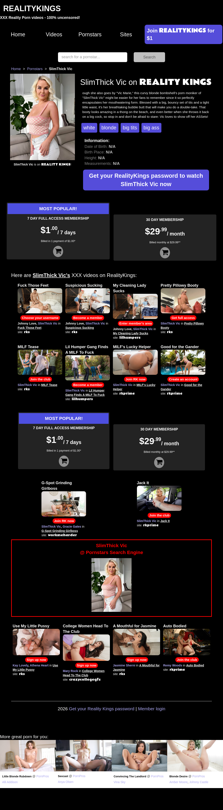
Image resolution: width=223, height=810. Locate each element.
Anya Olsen (65, 782)
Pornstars (90, 34)
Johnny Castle (198, 782)
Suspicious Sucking (83, 285)
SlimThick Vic (47, 323)
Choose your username (40, 318)
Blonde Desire (178, 776)
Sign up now (36, 659)
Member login (151, 708)
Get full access (183, 318)
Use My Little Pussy (31, 626)
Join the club (40, 379)
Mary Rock (70, 671)
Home (18, 34)
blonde (109, 127)
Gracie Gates (72, 526)
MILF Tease (28, 347)
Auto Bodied (174, 626)
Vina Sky (120, 782)
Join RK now (136, 379)
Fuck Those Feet (33, 285)
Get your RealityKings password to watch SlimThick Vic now (146, 180)
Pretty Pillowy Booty (180, 285)
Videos (54, 34)
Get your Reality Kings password (101, 708)
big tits (130, 127)
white (89, 127)
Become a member (88, 318)
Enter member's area (135, 323)
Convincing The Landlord (130, 776)
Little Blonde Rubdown (17, 776)
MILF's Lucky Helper (132, 347)
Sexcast (63, 776)
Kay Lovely (20, 665)
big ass (151, 127)
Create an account (183, 379)
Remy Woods (172, 665)
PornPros (42, 776)
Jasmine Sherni (124, 665)
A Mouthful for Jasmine (134, 626)
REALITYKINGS (32, 8)
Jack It (143, 483)
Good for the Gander (180, 347)
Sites (126, 34)
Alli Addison (10, 782)
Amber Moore (178, 782)
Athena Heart (39, 665)
